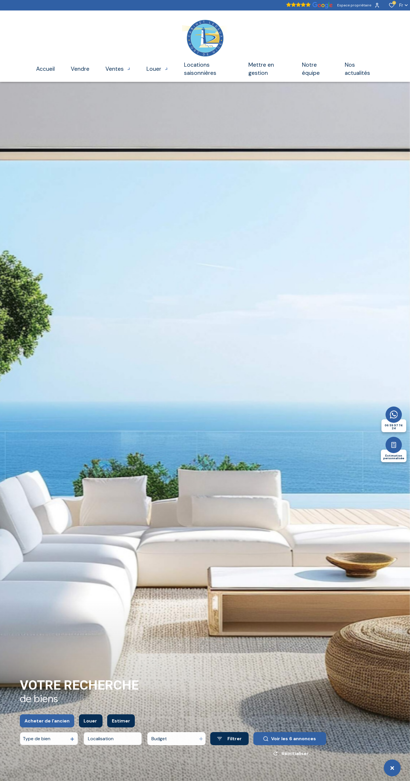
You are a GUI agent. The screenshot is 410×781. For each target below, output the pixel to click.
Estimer (121, 727)
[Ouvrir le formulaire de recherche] (229, 745)
